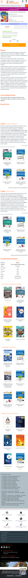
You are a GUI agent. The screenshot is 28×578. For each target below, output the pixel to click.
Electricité (17, 491)
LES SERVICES (14, 540)
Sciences (4, 500)
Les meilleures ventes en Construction (9, 479)
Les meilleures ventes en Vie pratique (9, 486)
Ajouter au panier (14, 45)
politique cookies (7, 571)
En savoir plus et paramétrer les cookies (19, 572)
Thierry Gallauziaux (13, 16)
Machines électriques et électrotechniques (10, 504)
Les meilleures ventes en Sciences (9, 481)
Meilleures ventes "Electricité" (10, 413)
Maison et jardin (10, 498)
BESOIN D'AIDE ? (14, 538)
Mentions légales (4, 560)
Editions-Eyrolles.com (5, 557)
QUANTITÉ (14, 39)
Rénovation (10, 496)
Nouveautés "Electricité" (8, 347)
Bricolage (17, 498)
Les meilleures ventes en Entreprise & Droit (10, 480)
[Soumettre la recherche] (26, 5)
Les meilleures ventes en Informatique (9, 477)
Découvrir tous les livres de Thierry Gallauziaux (17, 187)
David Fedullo (20, 16)
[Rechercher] (12, 5)
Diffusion (17, 557)
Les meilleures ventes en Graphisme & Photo (11, 476)
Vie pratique (4, 498)
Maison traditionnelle (17, 496)
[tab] (7, 27)
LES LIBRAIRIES (14, 535)
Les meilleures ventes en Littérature (9, 483)
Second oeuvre (11, 491)
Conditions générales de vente (12, 560)
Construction (4, 491)
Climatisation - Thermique (20, 495)
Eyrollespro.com (12, 557)
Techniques (8, 500)
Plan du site (20, 560)
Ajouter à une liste (14, 23)
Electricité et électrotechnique (18, 500)
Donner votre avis (12, 20)
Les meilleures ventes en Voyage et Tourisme (11, 487)
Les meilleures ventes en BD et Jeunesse (10, 488)
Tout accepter (10, 575)
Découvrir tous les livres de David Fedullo (19, 255)
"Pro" (21, 136)
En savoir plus (24, 145)
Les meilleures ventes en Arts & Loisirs (9, 484)
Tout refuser (18, 575)
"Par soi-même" (14, 139)
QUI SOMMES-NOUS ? (5, 532)
